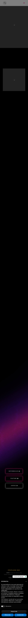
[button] (26, 581)
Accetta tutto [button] (20, 615)
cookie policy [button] (4, 590)
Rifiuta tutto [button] (8, 615)
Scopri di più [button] (14, 611)
